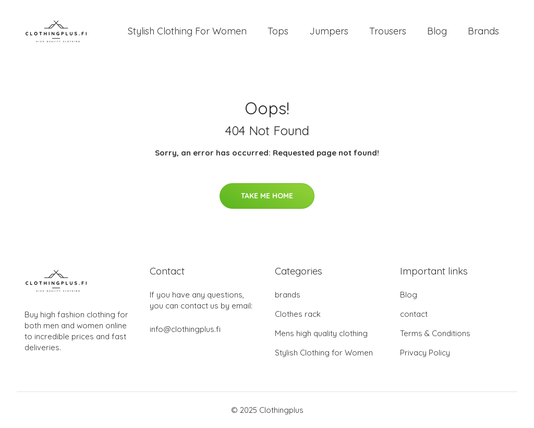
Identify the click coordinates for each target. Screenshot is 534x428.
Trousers (387, 31)
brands (287, 295)
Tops (278, 31)
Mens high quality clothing (321, 333)
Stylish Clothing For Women (187, 31)
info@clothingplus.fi (185, 329)
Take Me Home (267, 195)
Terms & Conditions (435, 333)
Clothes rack (298, 314)
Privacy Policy (425, 353)
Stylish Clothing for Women (324, 353)
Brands (483, 31)
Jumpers (328, 31)
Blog (437, 31)
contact (414, 314)
